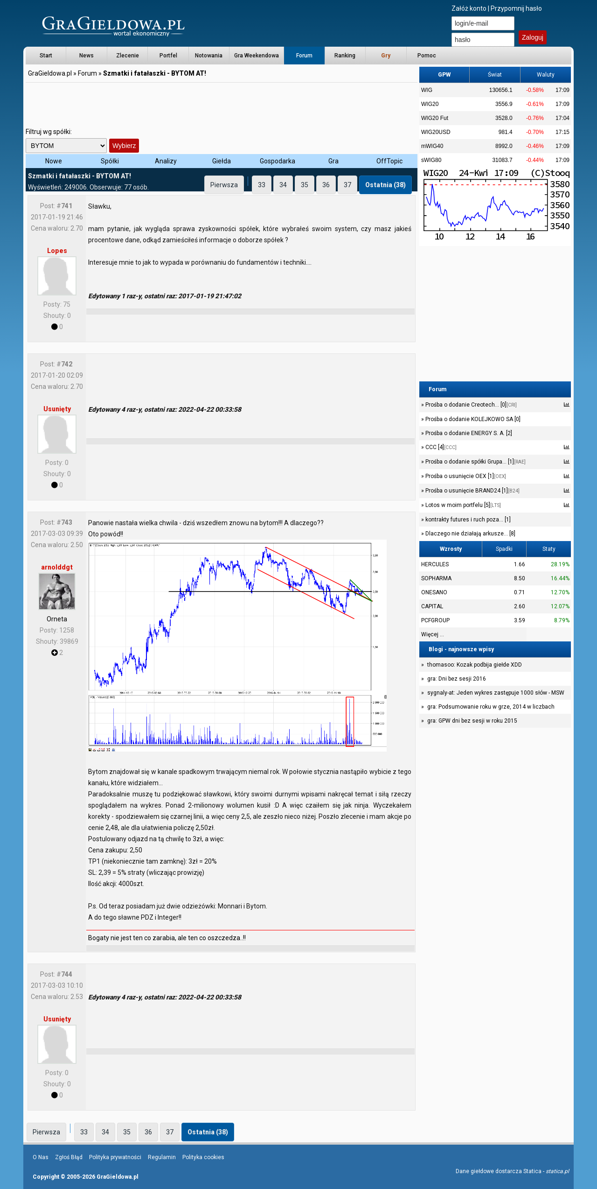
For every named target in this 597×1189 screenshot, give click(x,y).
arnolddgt (57, 567)
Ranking (344, 55)
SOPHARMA (436, 578)
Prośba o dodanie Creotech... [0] (470, 404)
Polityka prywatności (115, 1157)
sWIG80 (431, 160)
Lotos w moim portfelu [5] (462, 505)
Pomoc (426, 55)
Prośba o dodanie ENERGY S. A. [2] (468, 433)
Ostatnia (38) (385, 185)
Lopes (57, 250)
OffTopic (389, 161)
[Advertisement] (221, 105)
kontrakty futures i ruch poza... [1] (467, 519)
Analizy (166, 161)
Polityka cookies (203, 1157)
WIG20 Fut (434, 118)
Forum (304, 55)
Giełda (221, 161)
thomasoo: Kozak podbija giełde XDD (474, 664)
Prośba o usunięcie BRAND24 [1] (472, 490)
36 (326, 185)
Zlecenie (127, 55)
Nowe (53, 161)
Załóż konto (468, 8)
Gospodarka (277, 161)
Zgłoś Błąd (69, 1157)
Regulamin (162, 1157)
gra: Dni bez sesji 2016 (456, 678)
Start (46, 55)
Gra (333, 161)
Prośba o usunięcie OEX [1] (465, 476)
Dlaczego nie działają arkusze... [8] (469, 533)
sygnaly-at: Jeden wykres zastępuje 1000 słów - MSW (495, 692)
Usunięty (57, 409)
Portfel (168, 55)
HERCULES (435, 564)
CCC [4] (440, 447)
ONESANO (434, 592)
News (86, 55)
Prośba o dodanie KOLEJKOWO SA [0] (472, 419)
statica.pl (557, 1171)
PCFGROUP (435, 620)
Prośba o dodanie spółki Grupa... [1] (475, 461)
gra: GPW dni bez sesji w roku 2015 (472, 721)
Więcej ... (432, 634)
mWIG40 (432, 146)
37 (347, 185)
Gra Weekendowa (256, 55)
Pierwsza (224, 185)
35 (304, 185)
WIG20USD (436, 132)
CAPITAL (432, 606)
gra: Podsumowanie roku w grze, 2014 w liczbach (491, 707)
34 (283, 185)
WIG (426, 90)
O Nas (41, 1157)
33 (261, 185)
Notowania (208, 55)
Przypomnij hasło (516, 8)
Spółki (110, 161)
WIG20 (429, 104)
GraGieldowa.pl (50, 73)
